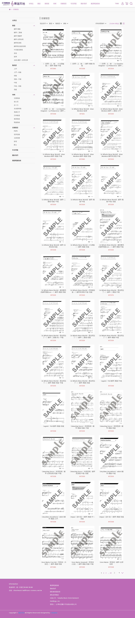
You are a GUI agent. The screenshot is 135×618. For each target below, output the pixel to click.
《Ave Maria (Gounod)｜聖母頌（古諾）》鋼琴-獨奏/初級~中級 (82, 563)
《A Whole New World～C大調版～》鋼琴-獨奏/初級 (82, 246)
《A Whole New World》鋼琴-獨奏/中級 (82, 201)
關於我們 (84, 3)
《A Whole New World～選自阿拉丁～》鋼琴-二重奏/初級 (82, 336)
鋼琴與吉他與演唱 (20, 46)
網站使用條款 (54, 595)
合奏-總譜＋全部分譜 (21, 60)
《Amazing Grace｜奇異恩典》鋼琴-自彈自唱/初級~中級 (53, 472)
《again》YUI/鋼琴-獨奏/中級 (111, 381)
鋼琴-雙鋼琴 (18, 36)
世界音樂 (17, 134)
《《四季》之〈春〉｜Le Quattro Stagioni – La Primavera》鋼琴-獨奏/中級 (111, 65)
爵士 (15, 145)
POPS (16, 131)
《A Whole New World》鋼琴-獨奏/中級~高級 (111, 201)
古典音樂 (17, 138)
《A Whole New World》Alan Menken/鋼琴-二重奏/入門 (111, 110)
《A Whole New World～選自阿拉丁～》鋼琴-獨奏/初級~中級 (53, 382)
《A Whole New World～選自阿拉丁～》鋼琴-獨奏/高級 (82, 382)
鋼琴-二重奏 (18, 32)
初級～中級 (17, 79)
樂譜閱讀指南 (95, 3)
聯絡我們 (53, 588)
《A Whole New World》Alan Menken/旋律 (82, 110)
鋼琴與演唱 (17, 43)
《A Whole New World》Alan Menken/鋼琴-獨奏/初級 (82, 155)
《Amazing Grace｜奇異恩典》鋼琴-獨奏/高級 (111, 427)
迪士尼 (16, 101)
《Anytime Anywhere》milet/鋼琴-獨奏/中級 (111, 472)
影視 (15, 141)
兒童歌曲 (17, 98)
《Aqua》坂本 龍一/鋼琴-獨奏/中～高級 (82, 518)
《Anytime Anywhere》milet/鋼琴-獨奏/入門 (53, 518)
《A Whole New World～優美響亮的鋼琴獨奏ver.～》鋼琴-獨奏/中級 (111, 246)
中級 (15, 82)
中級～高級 (17, 86)
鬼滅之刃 (17, 112)
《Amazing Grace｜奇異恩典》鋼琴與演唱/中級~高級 (82, 472)
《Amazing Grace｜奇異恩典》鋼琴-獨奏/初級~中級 (82, 427)
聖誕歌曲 (17, 122)
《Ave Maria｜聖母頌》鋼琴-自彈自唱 (111, 563)
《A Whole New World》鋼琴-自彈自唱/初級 (53, 246)
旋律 (15, 56)
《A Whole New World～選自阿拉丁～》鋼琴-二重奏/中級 (111, 291)
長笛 (15, 53)
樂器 (39, 3)
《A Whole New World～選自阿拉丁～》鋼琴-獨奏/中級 (111, 336)
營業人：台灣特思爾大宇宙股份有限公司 (63, 604)
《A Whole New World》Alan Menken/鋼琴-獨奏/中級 (53, 155)
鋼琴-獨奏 (17, 29)
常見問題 (74, 3)
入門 (15, 69)
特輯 (54, 3)
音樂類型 (63, 3)
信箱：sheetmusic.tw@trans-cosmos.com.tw (25, 590)
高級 (15, 89)
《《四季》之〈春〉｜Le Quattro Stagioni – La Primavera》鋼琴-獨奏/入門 (53, 110)
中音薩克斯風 (18, 50)
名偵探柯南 (17, 108)
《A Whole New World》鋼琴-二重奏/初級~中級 (53, 201)
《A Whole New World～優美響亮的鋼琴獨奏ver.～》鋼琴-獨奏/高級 (53, 291)
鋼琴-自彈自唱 (18, 39)
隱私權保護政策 (55, 592)
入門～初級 (17, 72)
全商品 (31, 3)
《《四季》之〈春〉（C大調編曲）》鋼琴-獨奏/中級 (53, 65)
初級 (15, 75)
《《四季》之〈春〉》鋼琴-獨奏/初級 (82, 65)
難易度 (47, 3)
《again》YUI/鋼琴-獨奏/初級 (53, 426)
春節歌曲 (17, 119)
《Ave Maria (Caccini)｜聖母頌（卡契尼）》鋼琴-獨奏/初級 (53, 563)
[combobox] (43, 23)
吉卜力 (16, 105)
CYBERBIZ (53, 613)
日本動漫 (17, 115)
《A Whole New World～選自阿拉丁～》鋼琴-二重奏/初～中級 (53, 336)
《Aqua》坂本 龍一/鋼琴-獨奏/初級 (111, 517)
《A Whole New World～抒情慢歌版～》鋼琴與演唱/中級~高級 (82, 291)
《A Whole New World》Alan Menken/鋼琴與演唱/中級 (111, 155)
